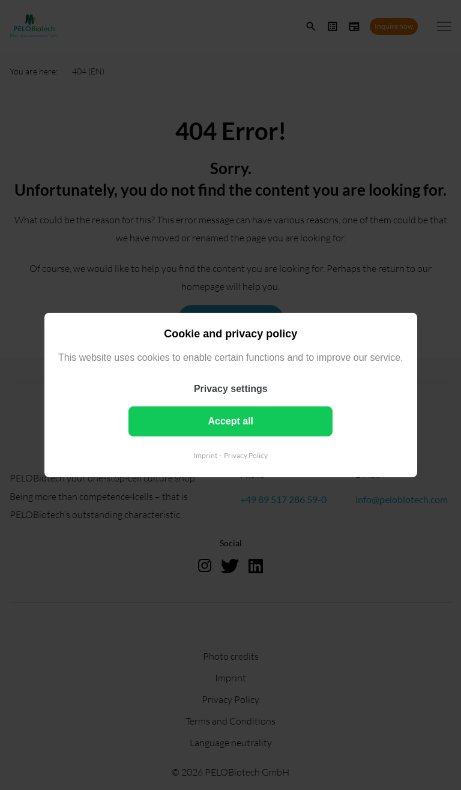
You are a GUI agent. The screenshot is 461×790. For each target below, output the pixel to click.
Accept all (230, 421)
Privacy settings (231, 389)
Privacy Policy (246, 455)
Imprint (205, 455)
